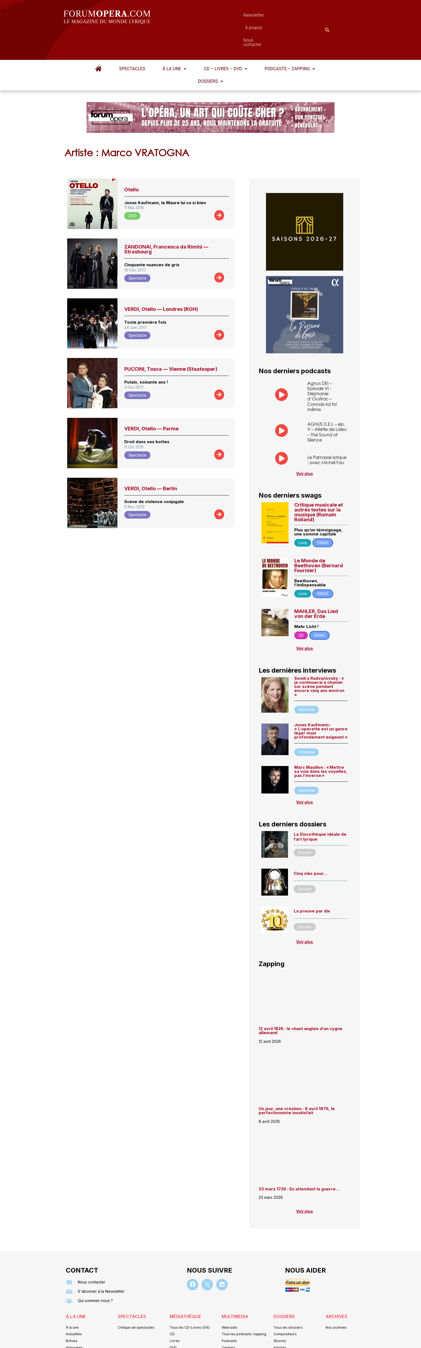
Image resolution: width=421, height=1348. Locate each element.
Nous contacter (271, 16)
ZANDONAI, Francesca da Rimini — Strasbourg (166, 222)
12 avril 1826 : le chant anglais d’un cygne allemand (300, 1005)
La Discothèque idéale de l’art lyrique (320, 811)
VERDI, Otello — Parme (151, 402)
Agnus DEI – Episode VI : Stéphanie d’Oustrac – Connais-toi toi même (322, 369)
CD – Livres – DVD (224, 42)
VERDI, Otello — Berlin (150, 462)
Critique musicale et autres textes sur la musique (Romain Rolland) (318, 486)
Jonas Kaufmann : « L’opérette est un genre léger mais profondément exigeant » (321, 705)
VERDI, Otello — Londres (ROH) (161, 282)
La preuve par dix (312, 885)
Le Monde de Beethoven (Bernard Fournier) (318, 539)
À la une (174, 42)
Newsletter (202, 16)
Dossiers (210, 54)
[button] (174, 42)
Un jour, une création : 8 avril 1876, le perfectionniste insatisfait (297, 1085)
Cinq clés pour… (310, 847)
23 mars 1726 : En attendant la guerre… (299, 1163)
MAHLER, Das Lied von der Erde (316, 588)
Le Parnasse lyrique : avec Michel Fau (326, 433)
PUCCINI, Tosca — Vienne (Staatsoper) (170, 342)
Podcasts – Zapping (289, 42)
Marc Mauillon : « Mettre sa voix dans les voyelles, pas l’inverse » (320, 745)
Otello (131, 163)
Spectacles (133, 42)
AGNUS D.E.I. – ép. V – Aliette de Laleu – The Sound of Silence (327, 405)
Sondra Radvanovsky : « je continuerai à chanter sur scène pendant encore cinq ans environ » (319, 660)
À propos (234, 16)
